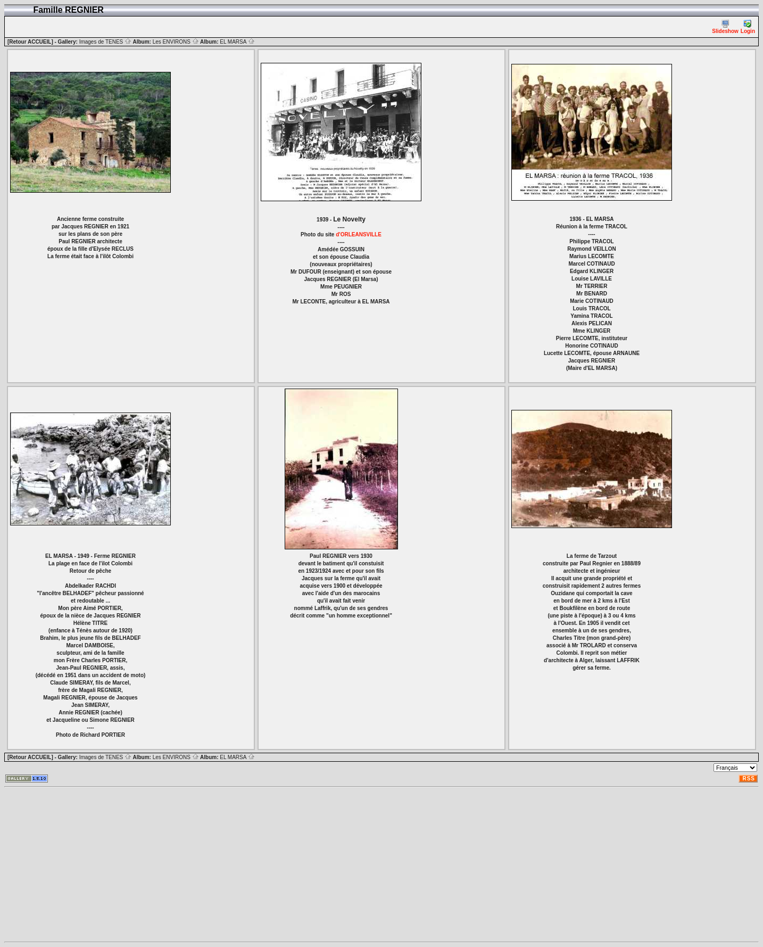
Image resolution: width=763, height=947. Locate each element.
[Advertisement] (323, 864)
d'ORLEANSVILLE (359, 234)
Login (748, 27)
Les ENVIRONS (176, 42)
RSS (748, 778)
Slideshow (725, 27)
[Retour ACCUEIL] (30, 42)
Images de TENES (105, 42)
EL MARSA (237, 42)
